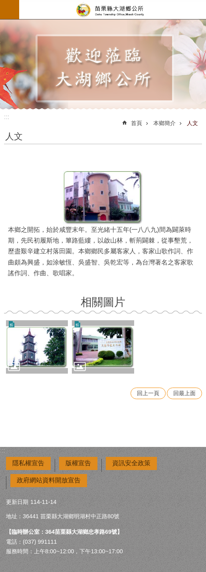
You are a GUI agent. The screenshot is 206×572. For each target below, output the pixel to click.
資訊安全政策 (131, 463)
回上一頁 (148, 393)
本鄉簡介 (164, 123)
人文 (192, 123)
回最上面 (184, 393)
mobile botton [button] (9, 9)
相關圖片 (103, 302)
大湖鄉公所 (112, 9)
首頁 (136, 123)
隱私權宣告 (28, 463)
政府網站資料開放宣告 (49, 480)
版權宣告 (78, 463)
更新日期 (17, 502)
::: (6, 117)
